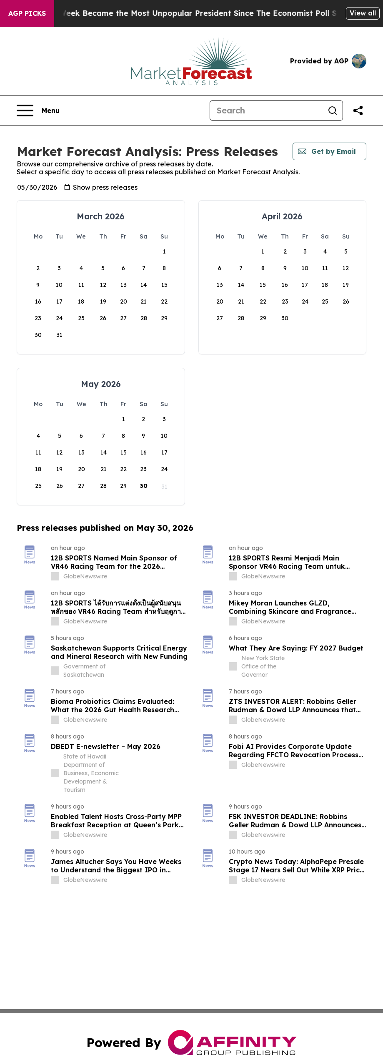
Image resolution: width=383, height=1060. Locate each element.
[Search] (266, 110)
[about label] (55, 576)
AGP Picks (27, 13)
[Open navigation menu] (38, 110)
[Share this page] (358, 110)
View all (363, 13)
